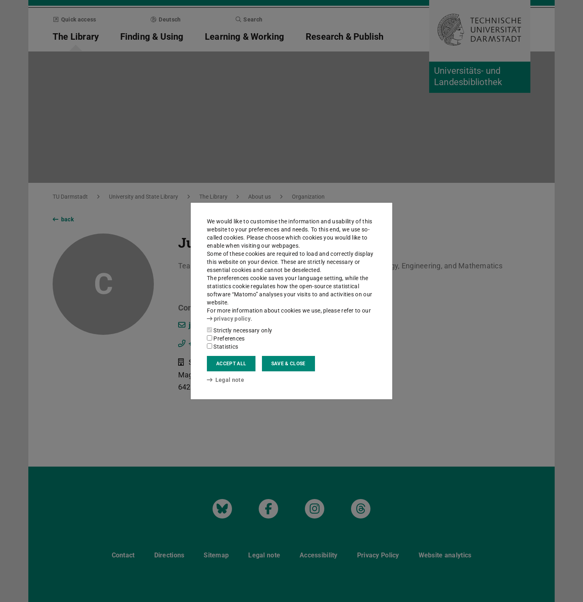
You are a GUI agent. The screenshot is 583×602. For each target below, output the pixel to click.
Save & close (288, 363)
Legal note (225, 380)
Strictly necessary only (239, 330)
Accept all (231, 363)
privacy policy (229, 318)
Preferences (226, 338)
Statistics (222, 346)
